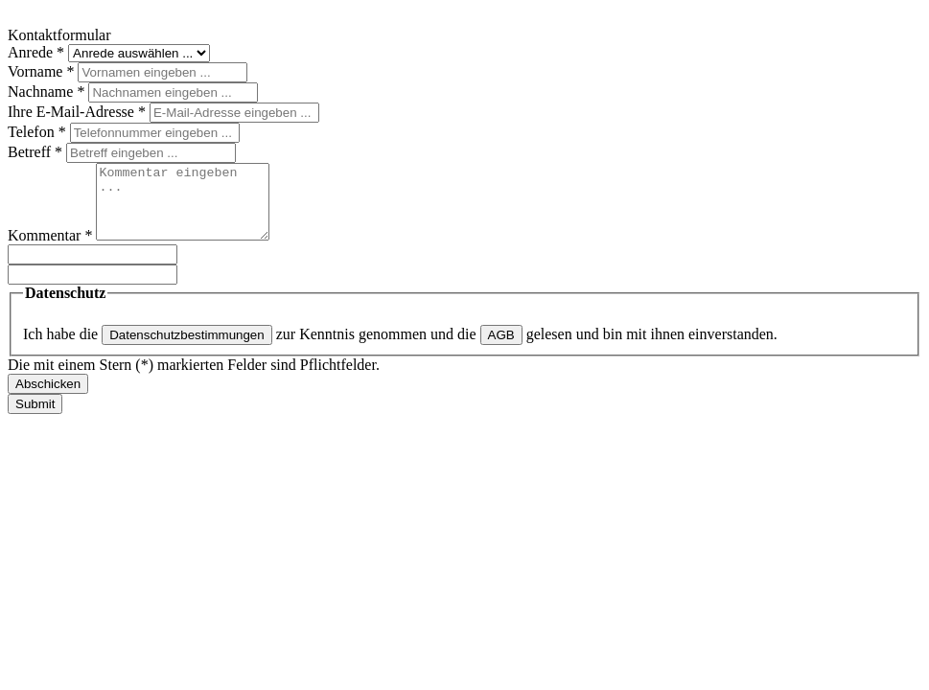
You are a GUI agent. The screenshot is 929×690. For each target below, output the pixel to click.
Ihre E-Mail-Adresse (79, 112)
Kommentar (52, 250)
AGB (501, 349)
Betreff (37, 152)
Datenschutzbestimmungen (187, 349)
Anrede (38, 52)
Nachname (48, 91)
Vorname (43, 71)
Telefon (39, 132)
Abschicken (48, 398)
